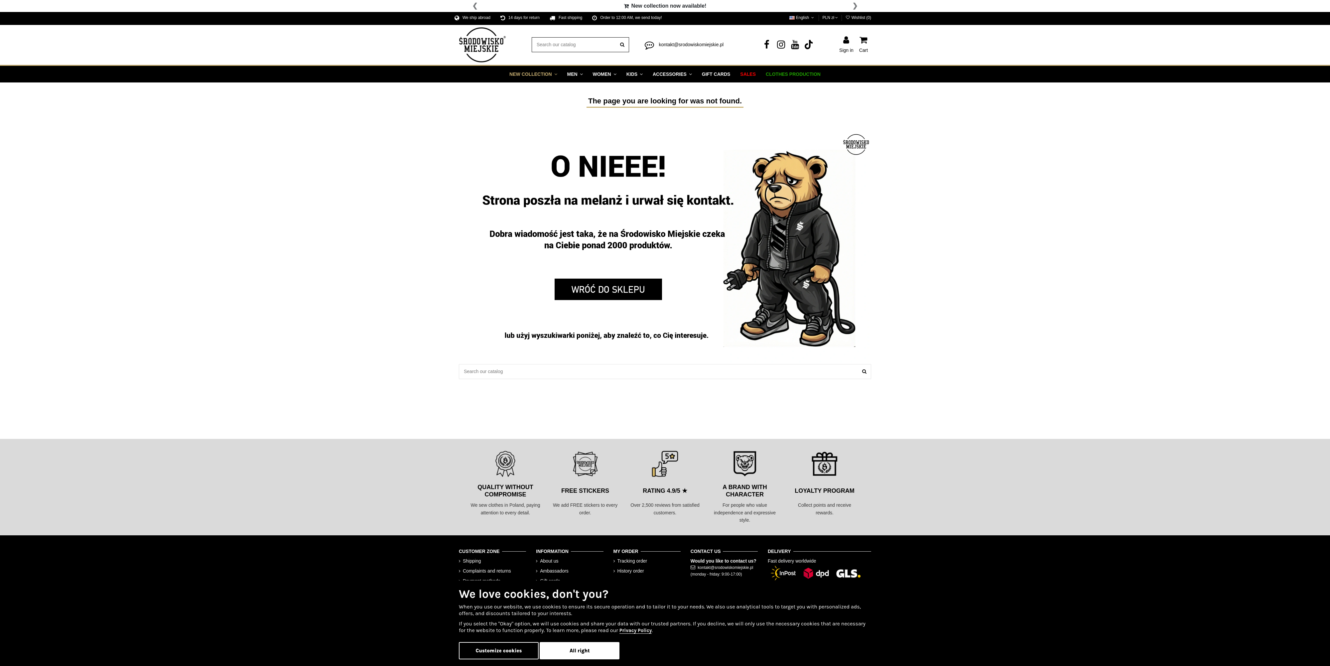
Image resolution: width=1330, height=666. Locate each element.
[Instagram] (781, 46)
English (802, 17)
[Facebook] (767, 46)
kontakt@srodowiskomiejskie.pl (691, 44)
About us (549, 561)
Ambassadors (554, 571)
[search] (622, 44)
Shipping (472, 561)
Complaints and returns (487, 571)
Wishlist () (858, 17)
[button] (533, 74)
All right (580, 651)
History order (630, 571)
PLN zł (830, 17)
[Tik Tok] (809, 46)
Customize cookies (499, 651)
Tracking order (632, 561)
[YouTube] (795, 46)
